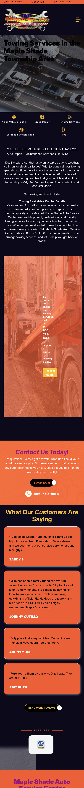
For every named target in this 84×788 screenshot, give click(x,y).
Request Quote (50, 372)
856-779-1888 (41, 186)
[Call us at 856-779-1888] (42, 494)
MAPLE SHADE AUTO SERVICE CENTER (34, 149)
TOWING (63, 154)
